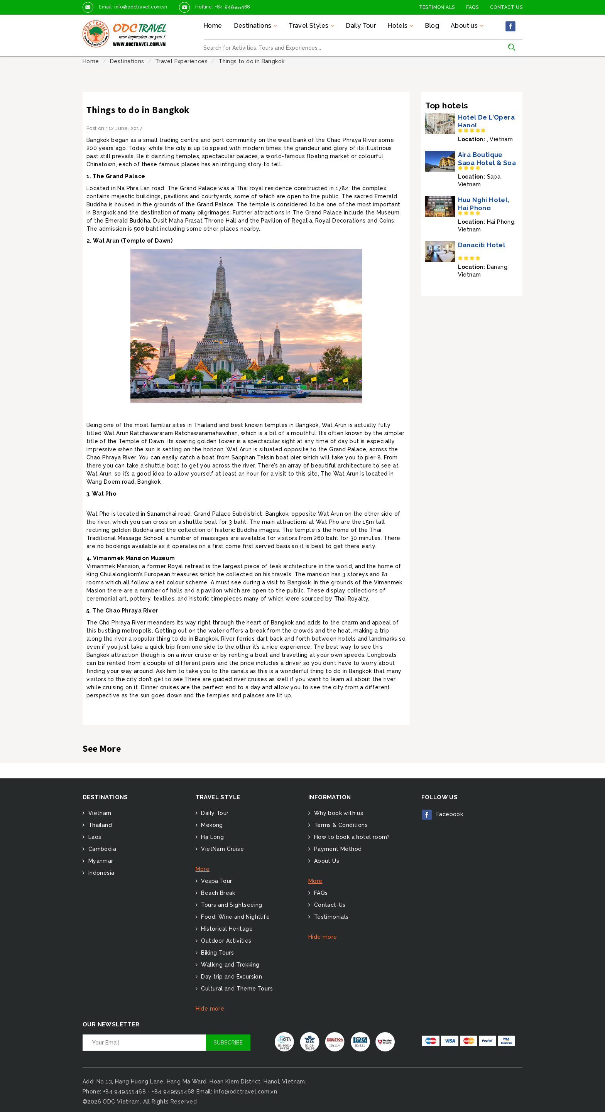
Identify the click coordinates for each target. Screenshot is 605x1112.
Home (212, 25)
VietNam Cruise (221, 849)
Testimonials (437, 7)
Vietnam (98, 813)
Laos (93, 837)
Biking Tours (216, 953)
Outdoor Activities (225, 941)
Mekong (211, 825)
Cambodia (101, 849)
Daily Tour (361, 25)
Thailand (99, 825)
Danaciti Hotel (481, 245)
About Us (325, 861)
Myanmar (99, 861)
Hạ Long (211, 837)
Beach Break (217, 893)
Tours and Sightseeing (230, 905)
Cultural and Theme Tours (236, 988)
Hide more (210, 1009)
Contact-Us (328, 905)
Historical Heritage (226, 929)
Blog (432, 25)
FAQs (472, 7)
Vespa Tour (215, 881)
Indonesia (100, 873)
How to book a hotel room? (351, 837)
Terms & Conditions (340, 825)
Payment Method (337, 849)
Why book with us (337, 813)
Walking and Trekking (229, 965)
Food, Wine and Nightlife (234, 917)
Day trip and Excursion (230, 977)
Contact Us (506, 7)
